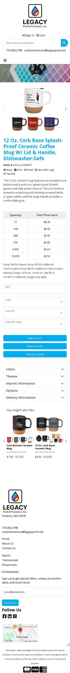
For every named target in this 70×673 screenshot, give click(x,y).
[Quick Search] (31, 43)
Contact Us (9, 548)
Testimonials (10, 560)
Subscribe (10, 602)
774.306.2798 (14, 50)
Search (6, 555)
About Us (8, 543)
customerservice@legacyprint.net (45, 50)
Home (5, 539)
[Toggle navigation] (5, 60)
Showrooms (9, 565)
